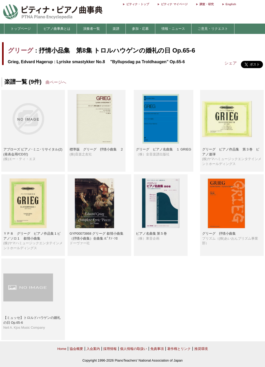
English (231, 4)
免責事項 (157, 349)
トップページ (21, 29)
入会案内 (93, 349)
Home (61, 349)
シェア (230, 63)
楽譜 (116, 29)
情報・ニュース (173, 29)
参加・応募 (140, 29)
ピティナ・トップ (137, 4)
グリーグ (20, 50)
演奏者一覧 (91, 29)
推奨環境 (201, 349)
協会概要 (76, 349)
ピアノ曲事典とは (56, 29)
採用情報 (110, 349)
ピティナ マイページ (174, 4)
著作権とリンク (179, 349)
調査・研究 (207, 4)
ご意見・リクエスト (213, 29)
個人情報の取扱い (133, 349)
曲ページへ (56, 82)
